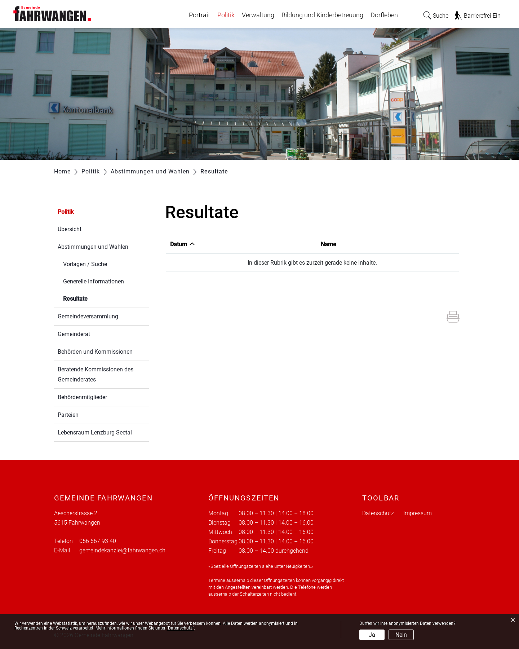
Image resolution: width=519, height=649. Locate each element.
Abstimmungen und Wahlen (93, 246)
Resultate (92, 298)
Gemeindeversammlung (88, 316)
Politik (226, 15)
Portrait (199, 15)
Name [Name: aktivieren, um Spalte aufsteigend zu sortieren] (328, 244)
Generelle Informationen (93, 281)
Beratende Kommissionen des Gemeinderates (95, 374)
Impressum (417, 513)
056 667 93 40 (97, 541)
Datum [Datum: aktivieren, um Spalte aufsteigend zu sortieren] (178, 244)
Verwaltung (258, 15)
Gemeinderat (74, 334)
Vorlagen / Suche (85, 264)
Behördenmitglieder (82, 397)
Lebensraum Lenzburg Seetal (95, 432)
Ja (372, 634)
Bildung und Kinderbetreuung (322, 15)
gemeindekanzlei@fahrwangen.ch (122, 550)
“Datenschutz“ (180, 628)
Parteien (68, 414)
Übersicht (69, 229)
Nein (401, 634)
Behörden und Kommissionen (95, 351)
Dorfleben (384, 15)
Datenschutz (378, 513)
